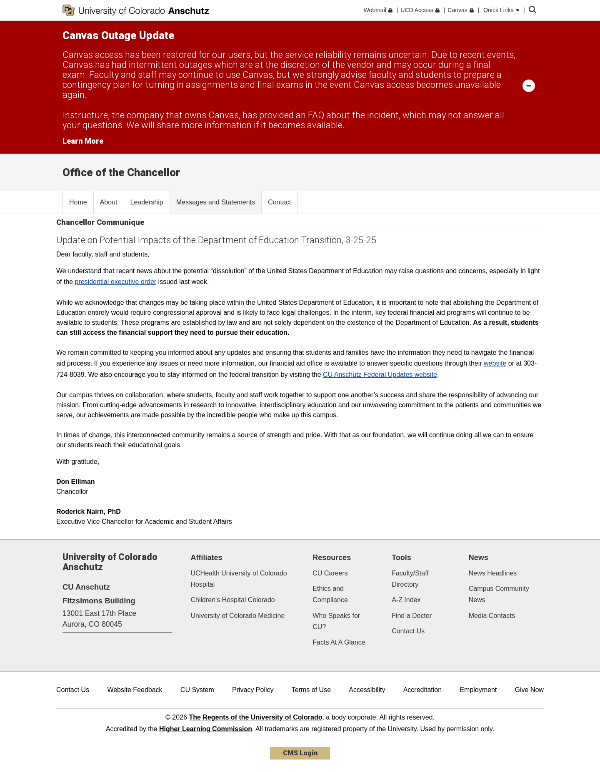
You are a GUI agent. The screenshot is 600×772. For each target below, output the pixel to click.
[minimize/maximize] (529, 85)
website (495, 363)
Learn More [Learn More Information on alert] (82, 141)
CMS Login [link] (300, 753)
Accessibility (367, 689)
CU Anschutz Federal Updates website (380, 374)
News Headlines (493, 573)
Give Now (529, 689)
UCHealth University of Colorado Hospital (239, 579)
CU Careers (330, 573)
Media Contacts (492, 615)
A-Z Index (406, 599)
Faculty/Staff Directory (410, 579)
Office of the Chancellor (121, 172)
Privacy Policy (253, 689)
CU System (197, 689)
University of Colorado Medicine (238, 615)
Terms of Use (311, 689)
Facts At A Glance (338, 642)
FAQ (316, 115)
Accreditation (422, 689)
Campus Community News (499, 594)
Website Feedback (134, 689)
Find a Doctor (412, 615)
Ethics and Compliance (330, 594)
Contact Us (408, 631)
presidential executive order (115, 281)
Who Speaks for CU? (336, 621)
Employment (478, 689)
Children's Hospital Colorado (233, 599)
